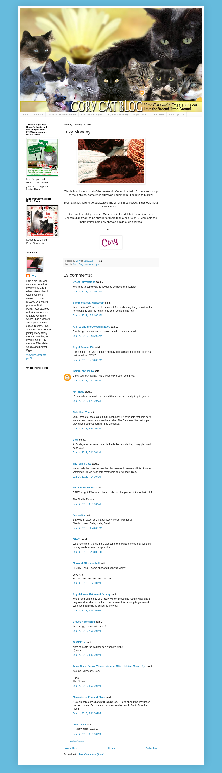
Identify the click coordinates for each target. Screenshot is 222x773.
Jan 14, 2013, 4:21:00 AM (87, 401)
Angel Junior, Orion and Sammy (91, 594)
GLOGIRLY (79, 642)
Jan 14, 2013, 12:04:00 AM (87, 291)
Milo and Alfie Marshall (86, 563)
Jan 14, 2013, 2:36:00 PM (87, 610)
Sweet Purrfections (84, 282)
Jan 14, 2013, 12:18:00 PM (87, 552)
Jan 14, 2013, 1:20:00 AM (87, 380)
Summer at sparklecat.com (88, 302)
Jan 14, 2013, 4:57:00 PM (87, 686)
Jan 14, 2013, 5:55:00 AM (87, 428)
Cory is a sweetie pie (89, 264)
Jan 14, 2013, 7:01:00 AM (87, 452)
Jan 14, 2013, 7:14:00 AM (87, 476)
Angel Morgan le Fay (117, 114)
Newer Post (71, 748)
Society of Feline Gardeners (62, 114)
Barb (76, 439)
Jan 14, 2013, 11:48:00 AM (87, 528)
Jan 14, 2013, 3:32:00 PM (87, 655)
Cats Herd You (81, 412)
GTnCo (77, 539)
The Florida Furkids (84, 487)
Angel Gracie (140, 114)
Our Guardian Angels (91, 114)
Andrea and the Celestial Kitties (91, 326)
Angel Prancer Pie (83, 347)
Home (25, 114)
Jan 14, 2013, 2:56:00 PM (87, 631)
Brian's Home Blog (84, 621)
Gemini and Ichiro (83, 371)
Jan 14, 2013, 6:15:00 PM (87, 734)
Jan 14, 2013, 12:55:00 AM (87, 336)
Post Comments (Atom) (91, 754)
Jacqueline (79, 515)
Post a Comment (78, 741)
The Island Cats (82, 463)
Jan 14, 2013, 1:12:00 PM (87, 583)
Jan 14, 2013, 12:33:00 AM (87, 315)
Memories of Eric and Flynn (89, 697)
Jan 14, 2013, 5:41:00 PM (87, 713)
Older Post (152, 748)
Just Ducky (79, 724)
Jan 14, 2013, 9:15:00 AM (87, 504)
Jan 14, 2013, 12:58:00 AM (87, 360)
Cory (75, 264)
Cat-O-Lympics (176, 114)
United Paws (157, 114)
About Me (38, 114)
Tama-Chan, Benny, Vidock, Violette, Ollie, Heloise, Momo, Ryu (109, 666)
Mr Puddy (78, 391)
